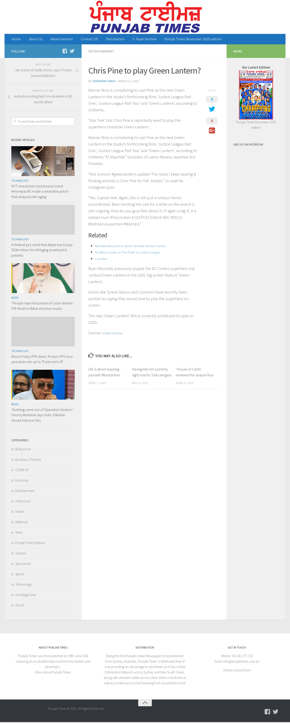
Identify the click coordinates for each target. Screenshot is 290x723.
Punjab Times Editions (30, 544)
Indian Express (113, 333)
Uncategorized (25, 596)
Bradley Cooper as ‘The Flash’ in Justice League (129, 252)
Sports (19, 575)
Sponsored (23, 564)
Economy (22, 481)
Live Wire (101, 259)
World (19, 606)
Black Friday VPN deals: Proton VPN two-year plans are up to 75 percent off (42, 360)
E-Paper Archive (131, 39)
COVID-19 (21, 471)
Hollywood (23, 502)
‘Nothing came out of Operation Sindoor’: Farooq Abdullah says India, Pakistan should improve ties (42, 416)
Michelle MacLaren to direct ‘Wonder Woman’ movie (132, 246)
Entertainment (101, 52)
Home (15, 39)
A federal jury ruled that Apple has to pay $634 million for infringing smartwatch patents (41, 251)
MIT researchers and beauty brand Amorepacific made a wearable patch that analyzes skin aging (39, 192)
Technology (20, 182)
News (14, 299)
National (21, 523)
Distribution (105, 39)
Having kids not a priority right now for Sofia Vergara (150, 375)
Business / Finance (28, 460)
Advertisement (57, 39)
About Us (33, 39)
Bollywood (23, 450)
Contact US (82, 39)
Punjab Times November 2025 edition (177, 39)
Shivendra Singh (104, 82)
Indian (19, 512)
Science (20, 554)
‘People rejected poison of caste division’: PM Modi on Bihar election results (42, 307)
